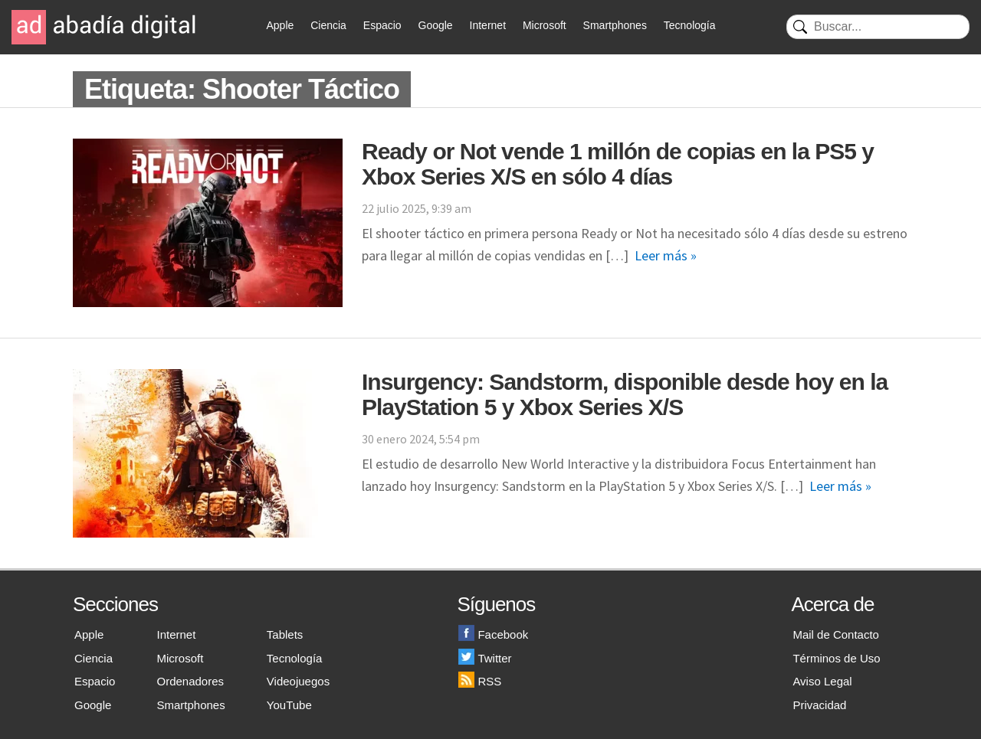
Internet (488, 25)
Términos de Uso (836, 658)
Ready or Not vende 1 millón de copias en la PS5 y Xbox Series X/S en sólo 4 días (618, 164)
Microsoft (544, 25)
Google (435, 25)
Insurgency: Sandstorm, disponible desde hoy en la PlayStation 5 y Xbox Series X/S (624, 394)
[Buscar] (878, 27)
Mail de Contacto (835, 634)
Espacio (382, 25)
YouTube (289, 704)
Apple (280, 25)
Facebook (493, 634)
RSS (479, 681)
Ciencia (328, 25)
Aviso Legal (821, 681)
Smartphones (615, 25)
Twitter (484, 658)
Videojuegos (298, 681)
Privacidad (819, 704)
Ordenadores (191, 681)
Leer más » (666, 255)
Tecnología (690, 25)
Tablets (285, 634)
